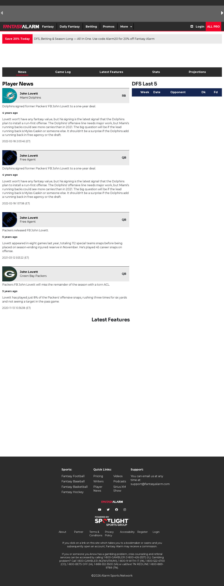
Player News (97, 488)
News (22, 72)
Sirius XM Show (119, 488)
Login (200, 26)
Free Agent (28, 159)
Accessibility (127, 531)
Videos (117, 476)
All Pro (213, 26)
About (62, 531)
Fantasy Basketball (74, 486)
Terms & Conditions (95, 533)
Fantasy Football (73, 476)
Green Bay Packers (33, 276)
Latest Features (111, 72)
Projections (197, 72)
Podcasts (119, 481)
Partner (78, 531)
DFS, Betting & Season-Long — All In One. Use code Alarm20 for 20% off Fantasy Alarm (94, 38)
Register (142, 531)
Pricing (98, 476)
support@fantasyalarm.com (150, 484)
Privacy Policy (109, 533)
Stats (156, 72)
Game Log (63, 72)
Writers (98, 481)
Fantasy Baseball (73, 481)
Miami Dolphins (30, 97)
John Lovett (29, 93)
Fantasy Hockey (72, 492)
